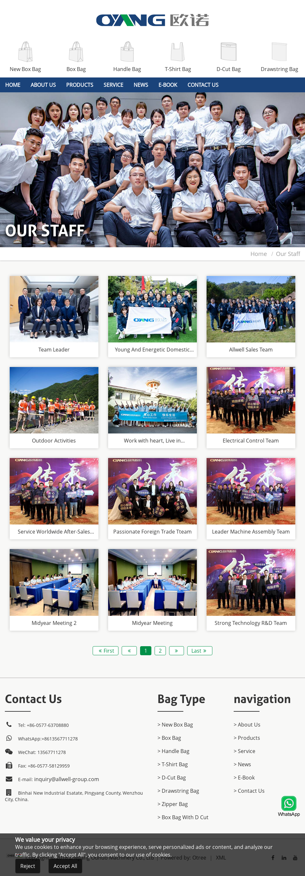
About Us (43, 84)
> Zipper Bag (173, 804)
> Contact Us (249, 790)
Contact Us (203, 84)
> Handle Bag (173, 751)
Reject (27, 867)
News (141, 84)
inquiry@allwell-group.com (66, 779)
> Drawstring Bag (178, 790)
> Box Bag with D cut (183, 817)
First (105, 650)
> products (247, 737)
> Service (244, 751)
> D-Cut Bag (172, 777)
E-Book (167, 84)
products (79, 84)
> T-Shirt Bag (173, 764)
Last (199, 650)
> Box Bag (169, 737)
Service (113, 84)
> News (242, 764)
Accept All (65, 867)
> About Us (247, 724)
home (12, 84)
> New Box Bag (175, 724)
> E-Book (244, 777)
